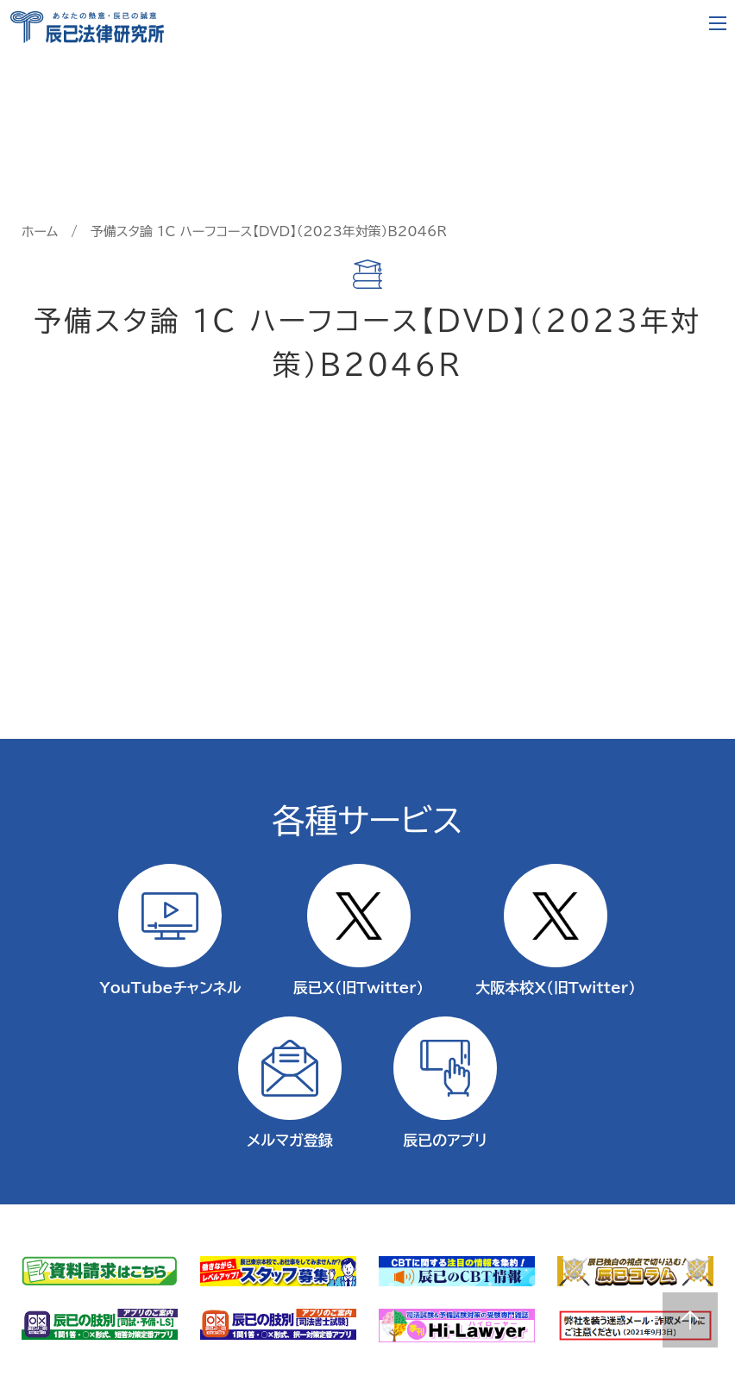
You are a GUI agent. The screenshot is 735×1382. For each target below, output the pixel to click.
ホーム (40, 231)
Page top (690, 1320)
